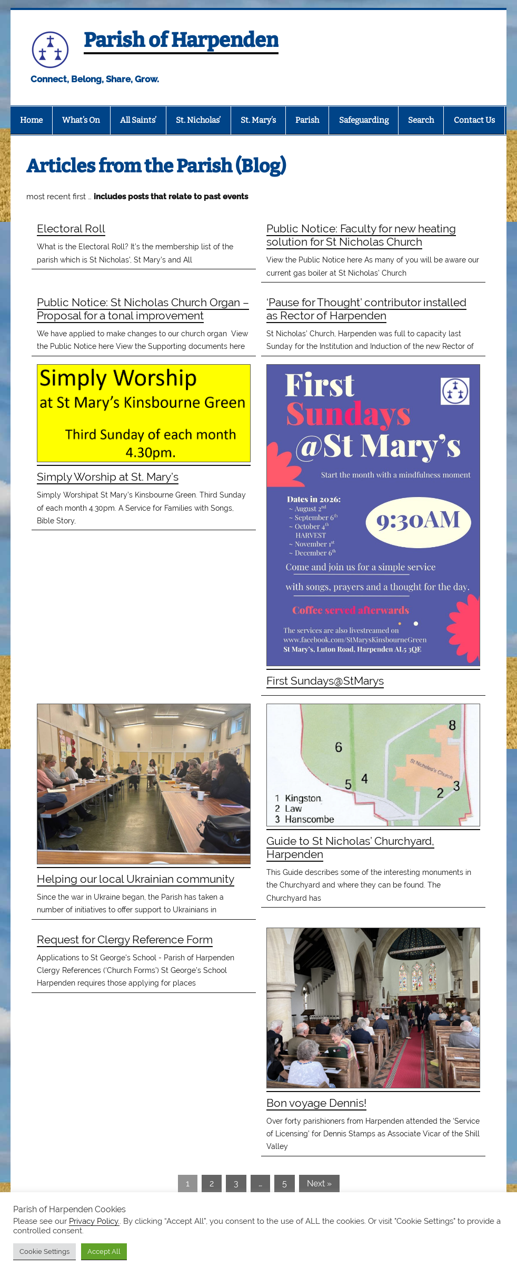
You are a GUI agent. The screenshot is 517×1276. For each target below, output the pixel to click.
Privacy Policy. (94, 1220)
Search (421, 120)
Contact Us (474, 120)
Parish (307, 120)
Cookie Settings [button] (44, 1251)
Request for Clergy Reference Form (125, 939)
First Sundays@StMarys (325, 680)
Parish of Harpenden (181, 40)
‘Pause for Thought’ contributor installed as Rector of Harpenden (366, 309)
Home (31, 120)
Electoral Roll (71, 228)
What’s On (81, 120)
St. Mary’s (258, 120)
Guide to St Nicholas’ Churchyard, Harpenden (350, 847)
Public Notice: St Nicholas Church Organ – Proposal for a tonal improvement (143, 309)
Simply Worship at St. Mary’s (107, 476)
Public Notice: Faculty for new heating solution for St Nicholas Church (361, 235)
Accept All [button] (104, 1251)
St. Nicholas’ (198, 120)
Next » (319, 1183)
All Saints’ (138, 120)
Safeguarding (364, 120)
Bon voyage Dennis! (316, 1102)
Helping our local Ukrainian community (135, 878)
